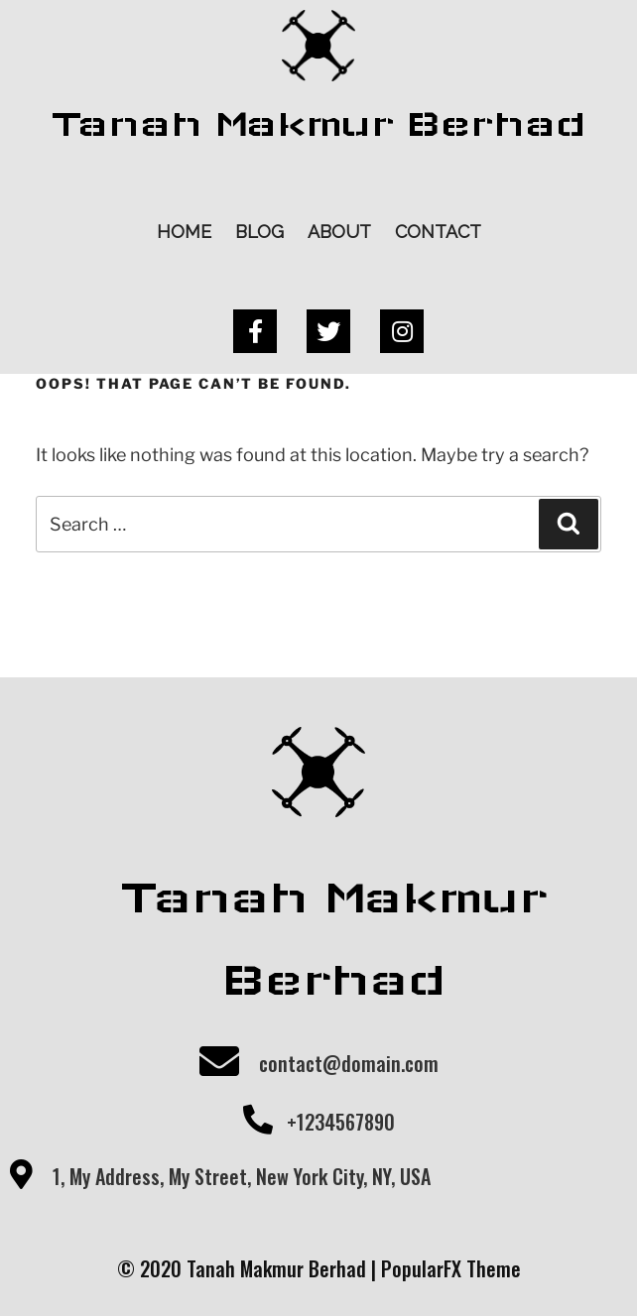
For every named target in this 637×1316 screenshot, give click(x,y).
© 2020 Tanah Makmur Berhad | (249, 1268)
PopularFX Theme (451, 1268)
